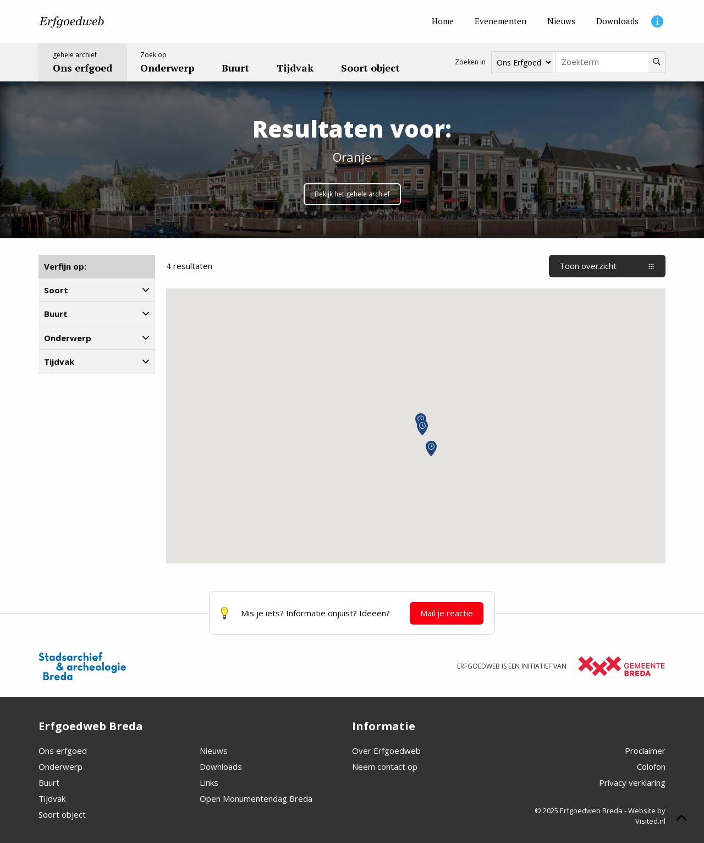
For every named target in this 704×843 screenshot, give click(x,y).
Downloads (221, 766)
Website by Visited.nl (647, 816)
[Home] (443, 21)
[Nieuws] (561, 21)
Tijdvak (51, 798)
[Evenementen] (500, 21)
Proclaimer (645, 750)
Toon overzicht (607, 265)
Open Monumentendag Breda (256, 798)
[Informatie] (657, 21)
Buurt (48, 782)
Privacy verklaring (632, 782)
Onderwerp (60, 766)
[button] (431, 448)
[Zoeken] (656, 62)
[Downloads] (617, 21)
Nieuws (214, 750)
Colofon (651, 766)
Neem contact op (384, 766)
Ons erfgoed (62, 750)
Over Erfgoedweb (386, 750)
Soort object (62, 814)
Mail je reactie (446, 612)
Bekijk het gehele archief (352, 194)
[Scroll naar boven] (681, 819)
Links (209, 782)
